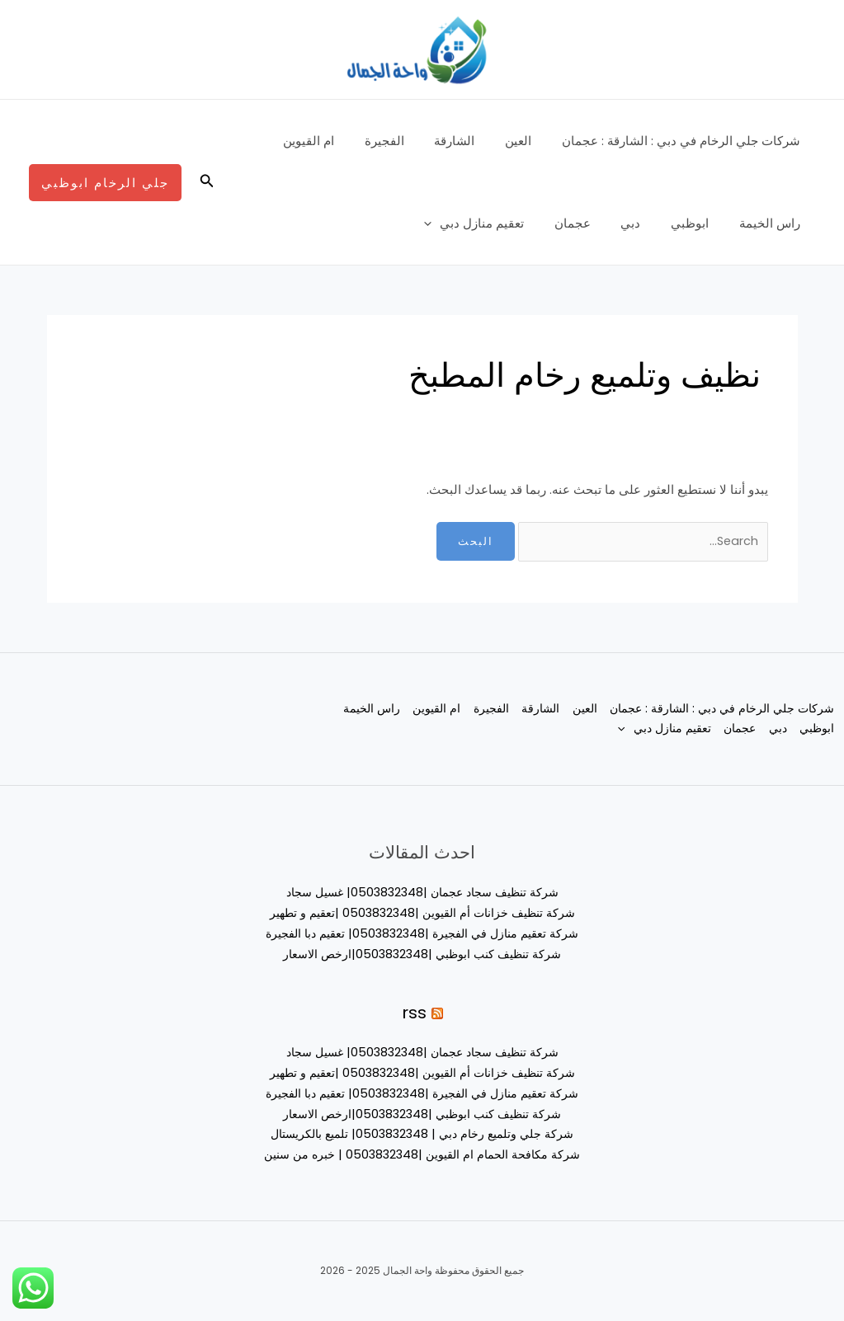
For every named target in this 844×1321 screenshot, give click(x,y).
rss (414, 1013)
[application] (456, 223)
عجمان (591, 223)
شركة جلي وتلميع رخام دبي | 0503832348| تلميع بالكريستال (422, 1134)
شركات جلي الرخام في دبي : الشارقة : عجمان (683, 140)
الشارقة (468, 140)
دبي (644, 223)
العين (526, 140)
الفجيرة (403, 140)
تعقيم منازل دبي (499, 223)
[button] (205, 182)
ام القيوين (333, 140)
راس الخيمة (772, 223)
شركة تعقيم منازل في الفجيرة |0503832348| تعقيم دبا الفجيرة (422, 934)
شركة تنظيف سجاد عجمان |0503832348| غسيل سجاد (422, 893)
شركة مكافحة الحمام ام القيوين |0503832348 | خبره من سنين (422, 1155)
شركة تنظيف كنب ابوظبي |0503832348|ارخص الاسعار (422, 954)
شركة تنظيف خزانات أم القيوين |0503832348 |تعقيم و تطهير (422, 914)
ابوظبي (698, 223)
